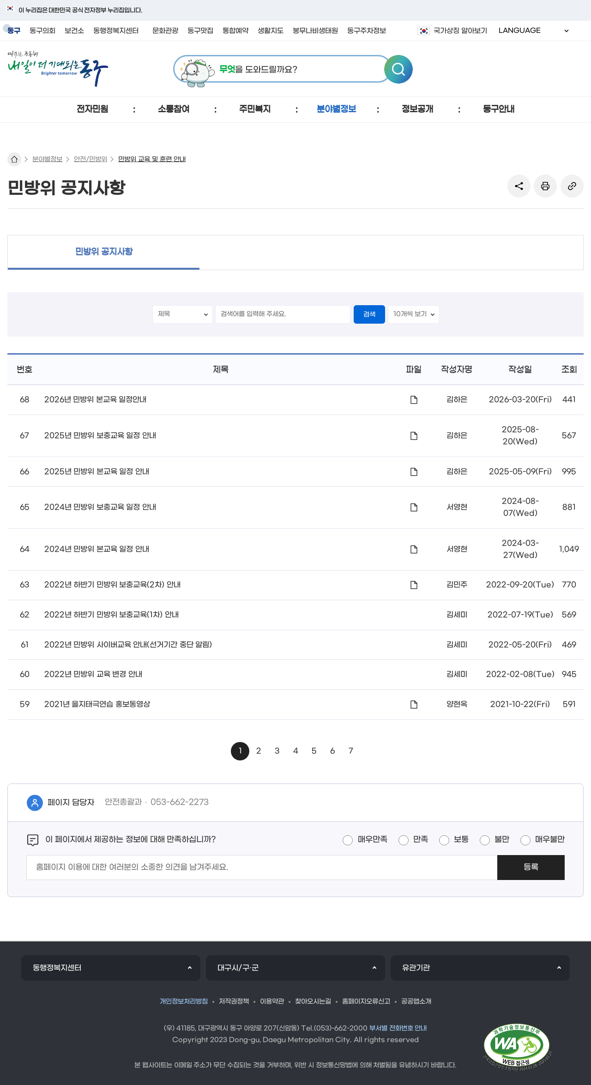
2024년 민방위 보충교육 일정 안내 (100, 507)
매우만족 (372, 839)
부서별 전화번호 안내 (398, 1028)
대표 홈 (14, 159)
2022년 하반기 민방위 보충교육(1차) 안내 (111, 614)
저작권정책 (234, 1002)
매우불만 (550, 839)
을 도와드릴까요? (258, 70)
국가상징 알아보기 (460, 31)
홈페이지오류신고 (366, 1002)
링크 (572, 186)
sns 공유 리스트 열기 (519, 186)
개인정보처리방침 (184, 1002)
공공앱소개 (416, 1002)
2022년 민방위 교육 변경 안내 (93, 674)
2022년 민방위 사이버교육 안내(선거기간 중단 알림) (128, 644)
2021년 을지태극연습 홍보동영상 (97, 704)
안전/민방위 (90, 159)
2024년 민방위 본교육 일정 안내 (96, 549)
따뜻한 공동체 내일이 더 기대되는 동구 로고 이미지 (58, 68)
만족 (420, 839)
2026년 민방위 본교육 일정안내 (95, 399)
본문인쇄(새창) (545, 186)
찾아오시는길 (313, 1002)
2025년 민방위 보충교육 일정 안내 (100, 435)
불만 (502, 839)
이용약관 (272, 1002)
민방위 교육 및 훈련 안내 (152, 159)
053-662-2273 (180, 802)
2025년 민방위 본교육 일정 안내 (96, 471)
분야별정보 (47, 159)
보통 (461, 839)
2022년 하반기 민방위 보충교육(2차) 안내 (112, 584)
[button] (92, 109)
